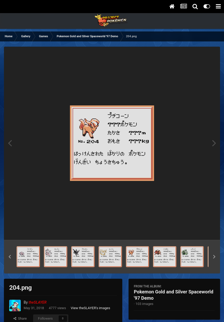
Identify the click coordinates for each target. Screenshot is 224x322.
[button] (10, 256)
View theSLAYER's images (90, 308)
